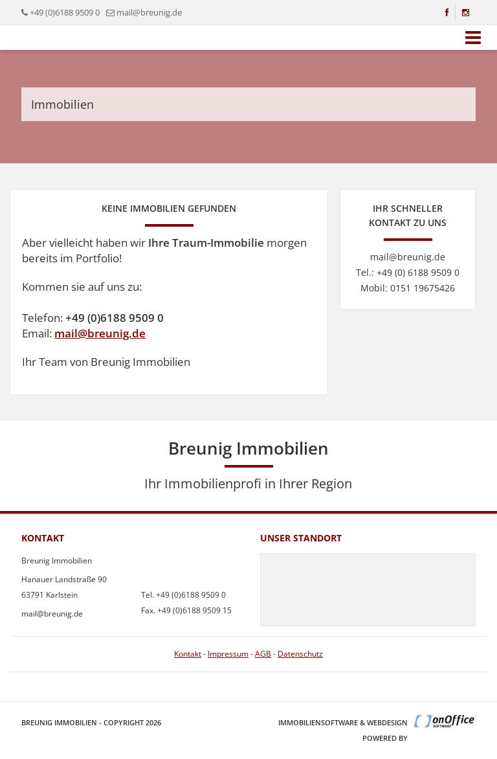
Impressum (228, 653)
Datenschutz (300, 653)
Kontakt (187, 653)
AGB (263, 653)
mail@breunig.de (100, 333)
